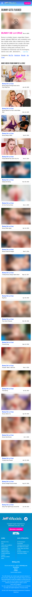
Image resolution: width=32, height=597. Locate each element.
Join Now (27, 3)
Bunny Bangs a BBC (7, 135)
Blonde (23, 55)
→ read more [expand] (25, 51)
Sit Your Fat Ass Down (7, 205)
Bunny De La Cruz (11, 33)
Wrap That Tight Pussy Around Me (10, 506)
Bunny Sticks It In (6, 413)
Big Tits (11, 55)
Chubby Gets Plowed (7, 460)
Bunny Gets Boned (6, 437)
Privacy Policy (4, 546)
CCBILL (16, 570)
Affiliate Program (5, 551)
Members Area (5, 541)
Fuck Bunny (5, 390)
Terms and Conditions (6, 545)
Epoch (16, 569)
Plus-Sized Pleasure (7, 321)
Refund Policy (4, 550)
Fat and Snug (5, 344)
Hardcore (17, 55)
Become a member (16, 529)
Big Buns (4, 297)
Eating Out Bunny (6, 181)
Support (3, 555)
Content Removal (5, 553)
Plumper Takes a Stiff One (8, 367)
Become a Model (5, 556)
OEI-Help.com (23, 565)
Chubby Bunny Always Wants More (10, 274)
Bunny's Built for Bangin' (8, 251)
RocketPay (16, 567)
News (2, 558)
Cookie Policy (4, 548)
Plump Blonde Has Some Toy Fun (10, 158)
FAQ (2, 543)
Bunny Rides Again (7, 228)
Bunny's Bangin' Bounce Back (9, 483)
